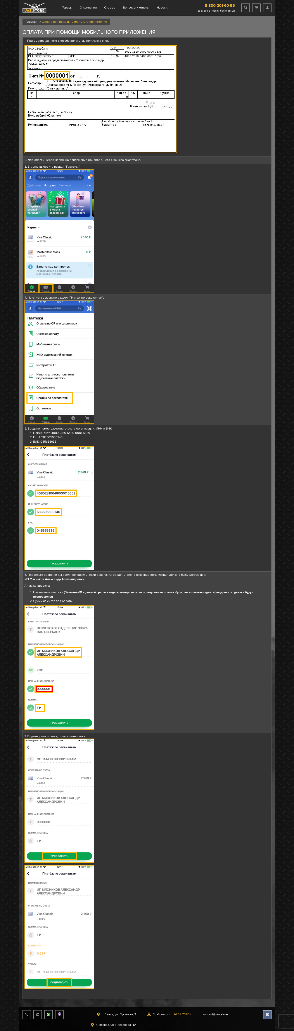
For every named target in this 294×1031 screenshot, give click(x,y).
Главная (31, 22)
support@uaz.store (215, 1014)
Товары (67, 7)
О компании (88, 7)
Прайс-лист (169, 1014)
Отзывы (110, 7)
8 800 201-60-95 (220, 5)
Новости (163, 7)
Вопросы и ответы (136, 7)
